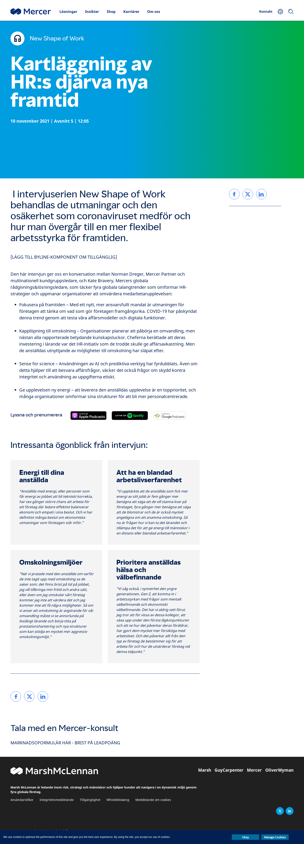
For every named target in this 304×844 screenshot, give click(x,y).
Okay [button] (245, 837)
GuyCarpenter (229, 770)
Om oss (153, 11)
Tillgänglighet (90, 800)
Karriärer (131, 11)
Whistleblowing (118, 800)
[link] (16, 696)
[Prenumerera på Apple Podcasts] (88, 415)
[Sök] (291, 11)
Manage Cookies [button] (275, 837)
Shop (111, 11)
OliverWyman (279, 770)
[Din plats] (280, 11)
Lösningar (68, 11)
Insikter (92, 11)
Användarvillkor (21, 800)
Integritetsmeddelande (57, 800)
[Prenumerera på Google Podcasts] (169, 415)
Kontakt (266, 11)
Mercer (254, 770)
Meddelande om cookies (153, 800)
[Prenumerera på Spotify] (130, 415)
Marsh (204, 770)
